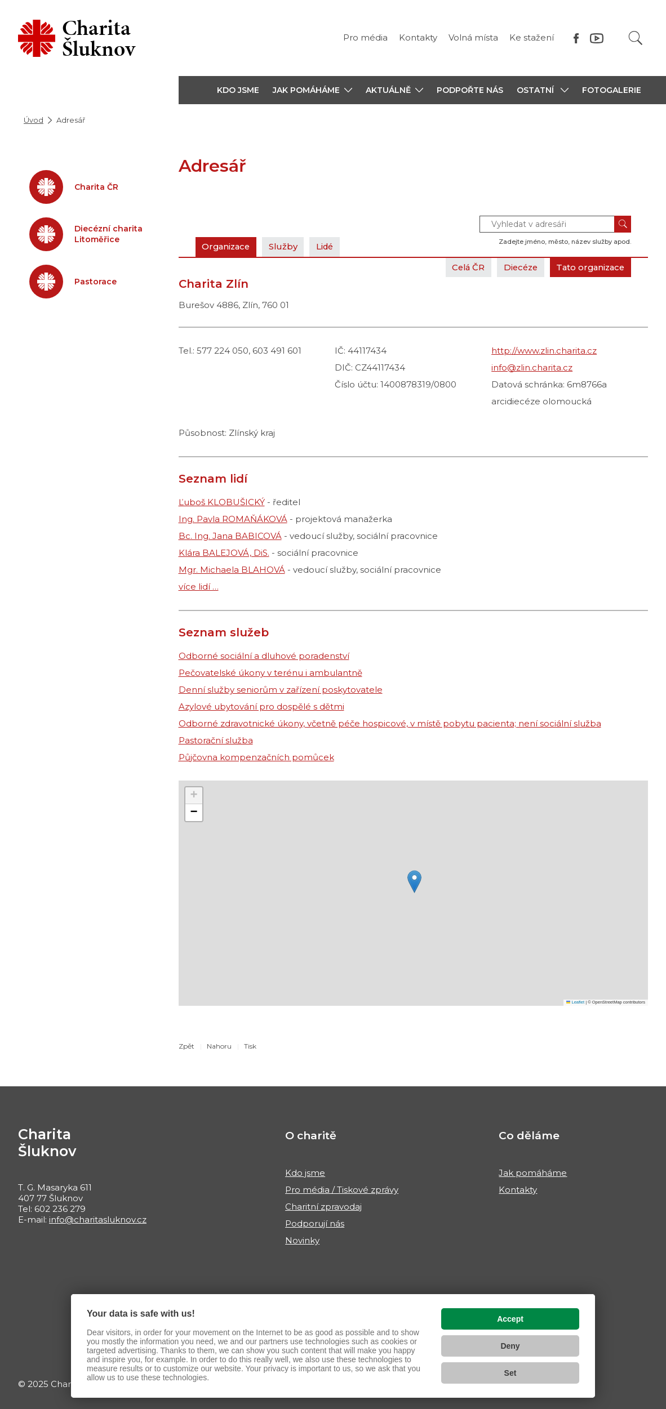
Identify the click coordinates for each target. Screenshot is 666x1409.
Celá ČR (461, 267)
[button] (312, 90)
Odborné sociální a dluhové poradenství (264, 655)
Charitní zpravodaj (323, 1206)
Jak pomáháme (533, 1172)
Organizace (227, 246)
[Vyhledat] (635, 38)
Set (510, 1372)
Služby (286, 246)
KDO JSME (238, 90)
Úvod (33, 119)
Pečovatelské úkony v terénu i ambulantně (270, 672)
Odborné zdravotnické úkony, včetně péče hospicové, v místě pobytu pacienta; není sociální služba (390, 723)
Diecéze (516, 267)
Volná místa (473, 37)
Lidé (330, 246)
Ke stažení (531, 37)
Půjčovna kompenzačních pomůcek (256, 757)
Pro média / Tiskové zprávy (341, 1189)
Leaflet (575, 1002)
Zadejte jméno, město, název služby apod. (565, 242)
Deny (510, 1345)
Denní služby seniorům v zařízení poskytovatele (281, 689)
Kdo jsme (305, 1172)
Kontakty (418, 37)
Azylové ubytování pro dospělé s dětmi (261, 706)
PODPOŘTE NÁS (470, 90)
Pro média (365, 37)
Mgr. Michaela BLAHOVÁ (232, 569)
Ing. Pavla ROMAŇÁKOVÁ (233, 519)
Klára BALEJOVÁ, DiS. (224, 552)
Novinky (302, 1240)
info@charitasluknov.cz (97, 1219)
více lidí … (199, 586)
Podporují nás (314, 1223)
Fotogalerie (611, 90)
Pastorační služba (216, 740)
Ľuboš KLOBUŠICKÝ (222, 502)
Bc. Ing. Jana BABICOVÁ (230, 535)
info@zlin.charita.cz (531, 367)
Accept (510, 1318)
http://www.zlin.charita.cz (544, 350)
